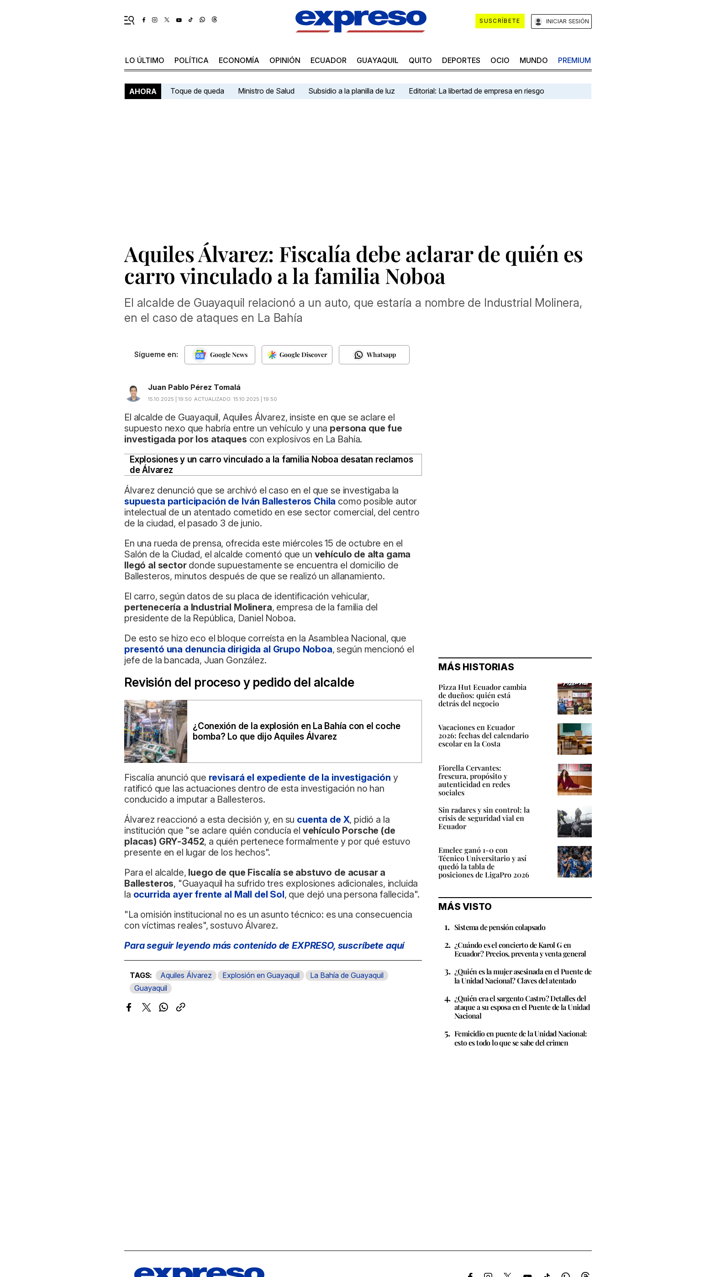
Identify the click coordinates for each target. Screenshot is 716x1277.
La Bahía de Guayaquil (347, 975)
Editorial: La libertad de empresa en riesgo (476, 90)
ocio (500, 60)
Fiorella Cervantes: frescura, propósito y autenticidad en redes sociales (474, 780)
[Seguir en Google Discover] (297, 354)
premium (574, 60)
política (191, 60)
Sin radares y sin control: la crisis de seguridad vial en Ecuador (484, 818)
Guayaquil (378, 60)
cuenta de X (323, 819)
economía (239, 60)
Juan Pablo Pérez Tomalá (194, 387)
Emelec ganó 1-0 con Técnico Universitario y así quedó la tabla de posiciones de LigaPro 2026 (483, 862)
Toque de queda (197, 90)
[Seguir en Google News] (219, 354)
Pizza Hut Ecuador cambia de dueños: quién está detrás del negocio (482, 695)
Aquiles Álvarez (186, 975)
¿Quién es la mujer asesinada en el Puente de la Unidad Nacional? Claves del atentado (523, 976)
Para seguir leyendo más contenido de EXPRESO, (264, 945)
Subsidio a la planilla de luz (351, 90)
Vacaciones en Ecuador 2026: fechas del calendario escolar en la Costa (483, 735)
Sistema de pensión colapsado (499, 927)
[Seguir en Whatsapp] (374, 354)
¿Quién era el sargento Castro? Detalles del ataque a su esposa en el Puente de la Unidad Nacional (522, 1006)
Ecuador (329, 60)
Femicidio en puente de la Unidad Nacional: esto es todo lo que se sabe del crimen (520, 1038)
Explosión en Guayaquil (261, 975)
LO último (144, 60)
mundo (534, 60)
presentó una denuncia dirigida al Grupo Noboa (228, 649)
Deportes (461, 60)
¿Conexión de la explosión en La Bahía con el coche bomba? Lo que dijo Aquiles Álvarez (296, 731)
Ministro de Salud (266, 90)
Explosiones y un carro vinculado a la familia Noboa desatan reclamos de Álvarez (271, 464)
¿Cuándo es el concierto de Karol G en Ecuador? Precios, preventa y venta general (520, 949)
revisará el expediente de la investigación (298, 777)
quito (420, 60)
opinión (284, 60)
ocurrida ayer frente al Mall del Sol (208, 894)
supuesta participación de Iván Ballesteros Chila (230, 501)
